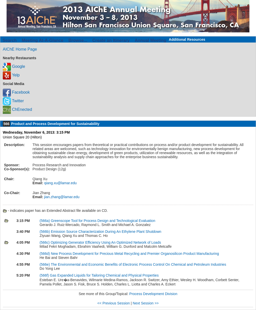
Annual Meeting (150, 40)
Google (14, 66)
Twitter (13, 101)
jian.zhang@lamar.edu (61, 197)
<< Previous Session (113, 303)
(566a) (45, 221)
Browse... (77, 40)
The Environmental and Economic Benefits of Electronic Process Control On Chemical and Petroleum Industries (138, 264)
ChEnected (17, 109)
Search (10, 40)
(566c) (45, 242)
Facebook (16, 92)
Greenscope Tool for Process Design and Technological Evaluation (103, 221)
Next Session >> (146, 303)
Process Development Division (153, 294)
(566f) (45, 275)
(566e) (45, 264)
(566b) (45, 232)
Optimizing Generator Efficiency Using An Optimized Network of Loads (106, 242)
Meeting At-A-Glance (42, 40)
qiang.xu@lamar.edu (60, 183)
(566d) (45, 254)
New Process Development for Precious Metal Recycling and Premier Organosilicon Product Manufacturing (135, 254)
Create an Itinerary (111, 40)
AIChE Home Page (20, 49)
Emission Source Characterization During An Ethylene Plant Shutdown (106, 232)
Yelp (11, 75)
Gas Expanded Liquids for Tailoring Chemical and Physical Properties (104, 275)
